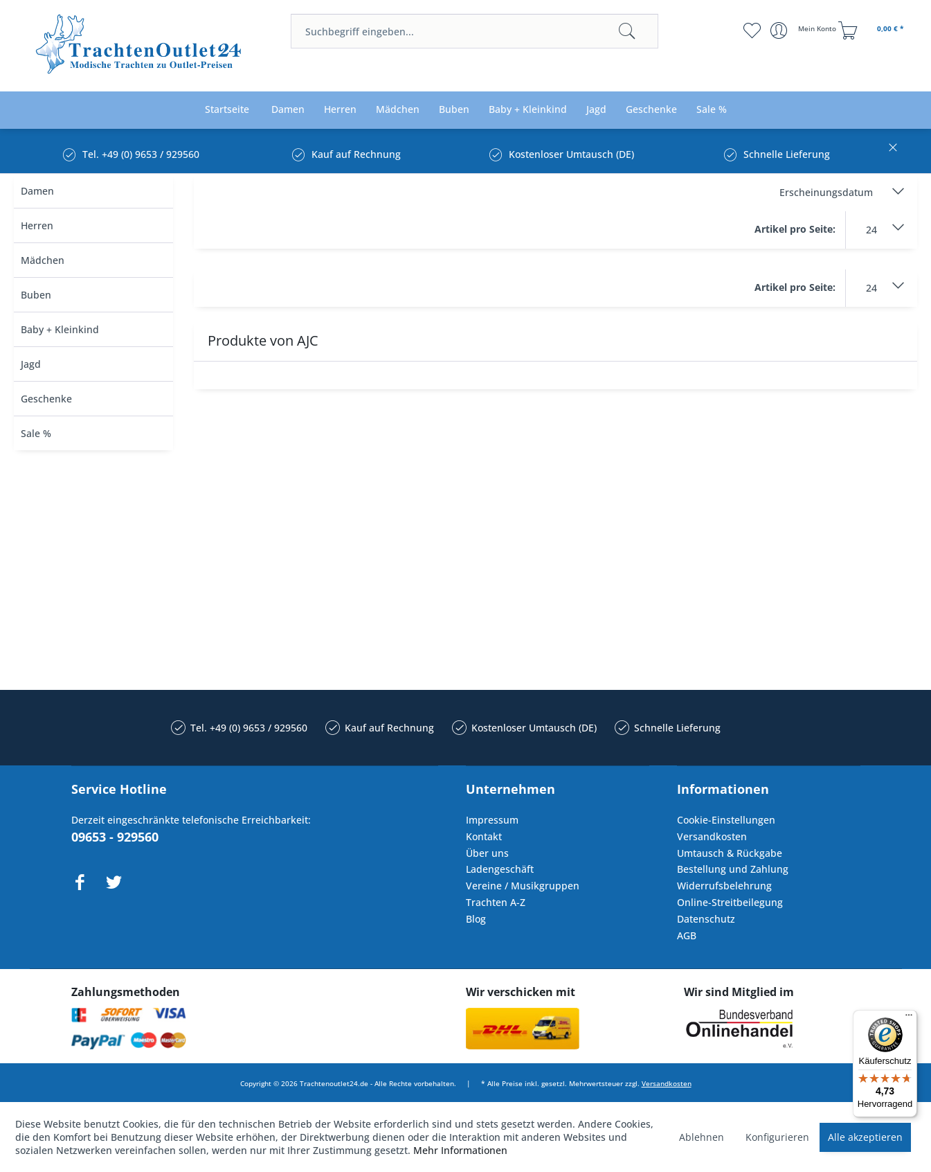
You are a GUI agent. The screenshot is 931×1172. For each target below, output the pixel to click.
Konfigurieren (777, 1137)
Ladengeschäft (500, 869)
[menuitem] (474, 31)
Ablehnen (701, 1137)
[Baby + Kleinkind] (528, 110)
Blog (476, 918)
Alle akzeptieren (865, 1137)
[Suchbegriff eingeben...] (474, 31)
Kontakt (484, 836)
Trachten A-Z (495, 902)
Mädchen (42, 260)
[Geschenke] (651, 110)
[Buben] (454, 110)
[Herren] (340, 110)
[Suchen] (627, 31)
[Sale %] (711, 110)
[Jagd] (596, 110)
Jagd (31, 364)
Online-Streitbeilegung (730, 902)
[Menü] (909, 1018)
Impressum (492, 819)
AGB (686, 935)
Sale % (36, 433)
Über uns (487, 853)
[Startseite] (227, 110)
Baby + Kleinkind (60, 329)
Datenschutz (706, 918)
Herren (37, 225)
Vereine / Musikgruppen (522, 885)
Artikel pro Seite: (794, 229)
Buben (36, 294)
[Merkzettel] (751, 30)
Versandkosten (712, 836)
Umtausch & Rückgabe (729, 853)
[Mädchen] (397, 110)
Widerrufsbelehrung (724, 885)
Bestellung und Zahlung (732, 869)
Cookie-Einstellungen (726, 819)
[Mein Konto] (804, 30)
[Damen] (288, 110)
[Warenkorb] (872, 30)
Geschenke (46, 398)
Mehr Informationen (460, 1150)
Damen (37, 190)
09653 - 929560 (115, 836)
